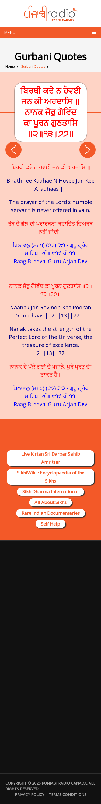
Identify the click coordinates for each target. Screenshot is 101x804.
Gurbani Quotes (33, 66)
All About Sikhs (50, 502)
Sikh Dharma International (50, 491)
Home (10, 66)
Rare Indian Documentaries (51, 513)
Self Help (50, 524)
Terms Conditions (67, 794)
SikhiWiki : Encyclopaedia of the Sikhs (50, 477)
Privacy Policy (29, 794)
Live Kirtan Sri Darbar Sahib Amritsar (50, 458)
